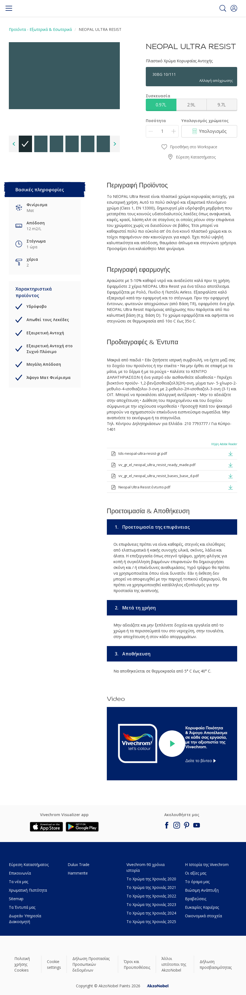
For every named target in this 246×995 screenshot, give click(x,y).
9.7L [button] (222, 105)
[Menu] (9, 8)
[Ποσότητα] (162, 131)
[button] (234, 8)
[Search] (222, 8)
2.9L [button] (191, 105)
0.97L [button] (161, 105)
